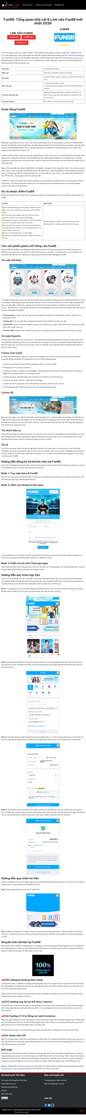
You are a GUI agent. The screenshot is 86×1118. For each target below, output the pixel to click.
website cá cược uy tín (75, 58)
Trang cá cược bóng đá (43, 5)
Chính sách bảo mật (8, 1087)
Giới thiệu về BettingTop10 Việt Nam (14, 1084)
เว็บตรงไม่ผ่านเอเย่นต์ (21, 1116)
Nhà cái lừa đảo (6, 1097)
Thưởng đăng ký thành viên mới (55, 1084)
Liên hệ (3, 1094)
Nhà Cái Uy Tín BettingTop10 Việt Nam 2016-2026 (22, 1113)
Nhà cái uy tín (27, 5)
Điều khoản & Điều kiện (9, 1091)
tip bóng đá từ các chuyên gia (14, 1072)
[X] (49, 1108)
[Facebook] (45, 1108)
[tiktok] (52, 1108)
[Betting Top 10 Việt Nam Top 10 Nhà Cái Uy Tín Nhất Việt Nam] (10, 5)
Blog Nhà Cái (59, 5)
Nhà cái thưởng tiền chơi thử (54, 1087)
